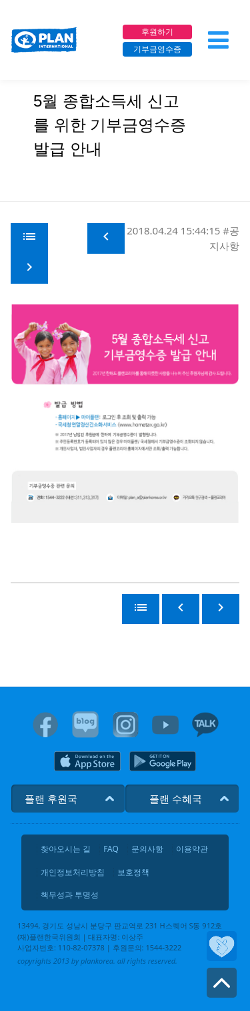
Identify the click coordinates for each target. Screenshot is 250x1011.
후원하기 (157, 31)
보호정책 (133, 872)
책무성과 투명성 (70, 895)
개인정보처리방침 (73, 872)
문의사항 (147, 849)
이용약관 (192, 849)
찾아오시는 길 (66, 849)
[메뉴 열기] (218, 40)
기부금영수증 (157, 49)
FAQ (111, 849)
